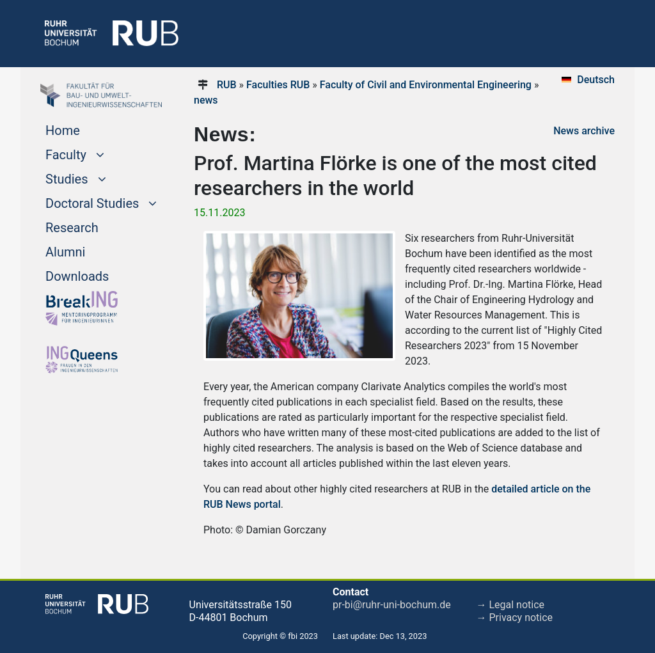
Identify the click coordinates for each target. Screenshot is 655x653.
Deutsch (596, 80)
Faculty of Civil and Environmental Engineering (426, 85)
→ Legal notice (511, 605)
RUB (227, 85)
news (206, 100)
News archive (584, 131)
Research (72, 227)
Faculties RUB (278, 85)
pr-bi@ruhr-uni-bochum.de (392, 605)
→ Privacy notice (515, 617)
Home (62, 130)
